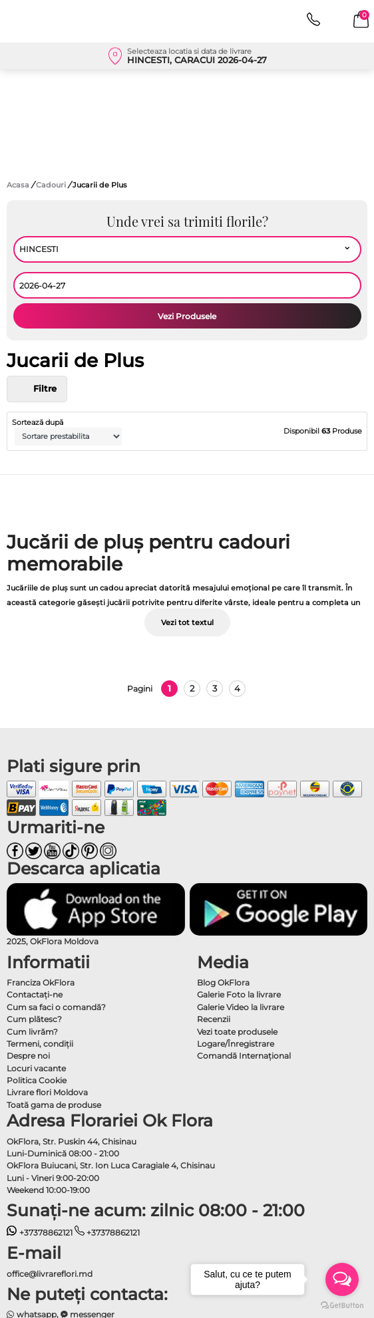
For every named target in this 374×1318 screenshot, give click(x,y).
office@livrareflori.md (50, 1274)
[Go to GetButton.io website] (342, 1305)
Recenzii (213, 1019)
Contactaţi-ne (35, 994)
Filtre (37, 389)
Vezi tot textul (187, 622)
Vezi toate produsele (237, 1032)
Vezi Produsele (187, 316)
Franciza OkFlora (41, 983)
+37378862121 (40, 1233)
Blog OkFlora (223, 983)
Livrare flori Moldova (47, 1092)
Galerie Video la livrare (240, 1007)
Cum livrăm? (32, 1032)
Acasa (18, 185)
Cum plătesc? (34, 1019)
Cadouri (52, 185)
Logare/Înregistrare (235, 1044)
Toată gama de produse (54, 1105)
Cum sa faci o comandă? (56, 1007)
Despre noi (28, 1056)
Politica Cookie (37, 1080)
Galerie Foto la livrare (239, 994)
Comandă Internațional (244, 1056)
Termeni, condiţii (40, 1044)
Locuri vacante (36, 1068)
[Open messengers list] (342, 1279)
